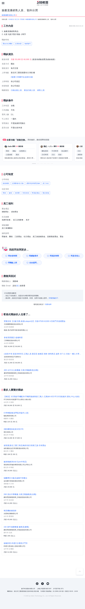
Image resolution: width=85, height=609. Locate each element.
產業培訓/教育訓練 (33, 183)
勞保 (4, 193)
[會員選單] (82, 3)
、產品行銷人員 (28, 90)
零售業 (22, 19)
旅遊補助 (6, 183)
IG (37, 583)
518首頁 (11, 19)
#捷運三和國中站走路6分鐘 (22, 77)
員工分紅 (46, 183)
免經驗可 (27, 43)
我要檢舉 (48, 304)
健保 (10, 193)
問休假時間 (12, 256)
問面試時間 (54, 256)
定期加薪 (18, 43)
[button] (34, 163)
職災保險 (46, 193)
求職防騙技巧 (53, 298)
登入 (18, 286)
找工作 (17, 19)
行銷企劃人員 (16, 90)
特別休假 (26, 193)
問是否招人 (75, 256)
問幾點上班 (12, 263)
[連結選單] (3, 3)
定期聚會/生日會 (18, 183)
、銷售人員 (40, 90)
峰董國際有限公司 (31, 19)
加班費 (17, 193)
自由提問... (33, 263)
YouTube (47, 583)
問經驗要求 (33, 256)
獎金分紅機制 (7, 43)
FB (42, 583)
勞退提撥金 (36, 193)
